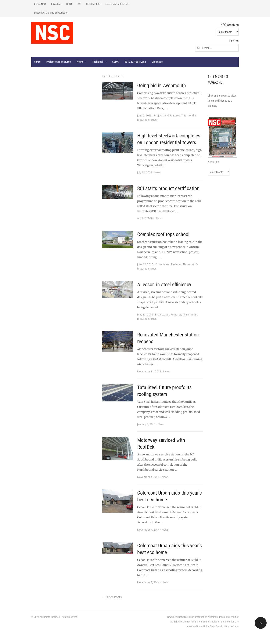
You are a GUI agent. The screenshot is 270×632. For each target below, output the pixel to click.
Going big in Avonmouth (161, 86)
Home (37, 61)
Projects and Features (58, 61)
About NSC (40, 4)
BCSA (69, 4)
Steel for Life (93, 4)
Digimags (157, 61)
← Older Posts (112, 597)
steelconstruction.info (117, 4)
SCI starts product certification (168, 188)
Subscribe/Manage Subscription (51, 12)
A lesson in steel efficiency (164, 285)
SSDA (115, 61)
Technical (97, 61)
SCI (79, 4)
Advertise (56, 4)
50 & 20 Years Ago (135, 61)
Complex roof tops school (163, 234)
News (80, 61)
